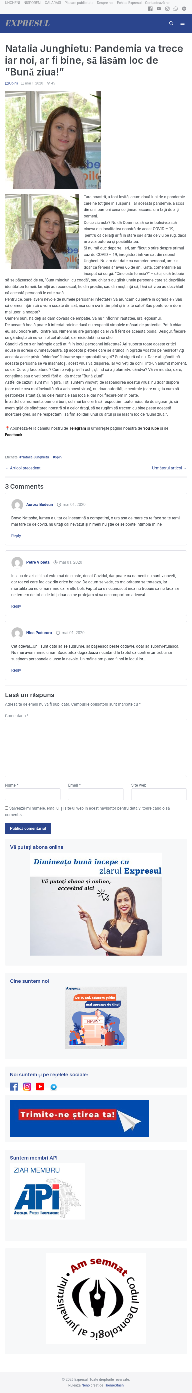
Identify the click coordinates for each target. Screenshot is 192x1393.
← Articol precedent (22, 468)
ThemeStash (114, 1385)
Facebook (14, 434)
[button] (171, 23)
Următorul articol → (169, 468)
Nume (11, 785)
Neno (86, 1385)
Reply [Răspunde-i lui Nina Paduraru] (16, 670)
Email (74, 785)
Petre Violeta (38, 562)
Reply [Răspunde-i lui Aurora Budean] (16, 535)
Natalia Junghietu (35, 457)
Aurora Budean (39, 504)
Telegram (77, 428)
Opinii (13, 83)
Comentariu (16, 715)
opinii (59, 457)
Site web (138, 785)
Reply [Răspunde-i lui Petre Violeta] (16, 606)
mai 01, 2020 (74, 504)
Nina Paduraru (39, 632)
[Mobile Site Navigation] (182, 23)
